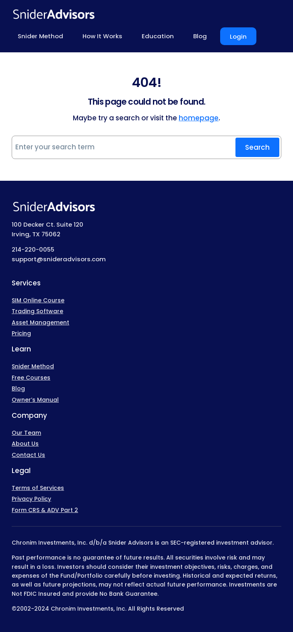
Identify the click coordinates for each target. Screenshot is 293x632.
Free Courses (31, 378)
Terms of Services (38, 488)
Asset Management (40, 322)
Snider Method (33, 366)
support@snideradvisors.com (59, 259)
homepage (199, 118)
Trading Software (37, 311)
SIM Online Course (38, 300)
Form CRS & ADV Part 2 (45, 510)
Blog (18, 388)
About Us (25, 444)
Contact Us (28, 455)
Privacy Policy (31, 499)
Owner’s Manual (35, 400)
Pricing (21, 333)
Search (257, 147)
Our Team (26, 433)
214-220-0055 (33, 249)
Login (238, 36)
